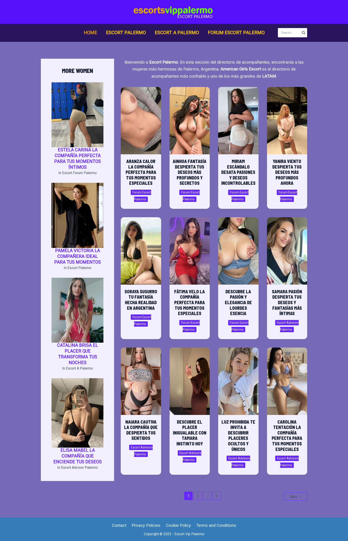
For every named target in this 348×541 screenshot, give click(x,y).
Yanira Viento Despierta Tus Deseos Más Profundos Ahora (287, 172)
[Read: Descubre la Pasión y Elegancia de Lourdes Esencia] (238, 248)
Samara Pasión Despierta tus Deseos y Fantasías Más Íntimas (287, 302)
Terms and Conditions (214, 525)
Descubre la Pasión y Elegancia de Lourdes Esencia (238, 302)
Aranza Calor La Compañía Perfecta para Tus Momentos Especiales (141, 172)
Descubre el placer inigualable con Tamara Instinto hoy (189, 432)
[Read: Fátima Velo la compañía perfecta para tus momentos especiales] (189, 248)
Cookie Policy (177, 525)
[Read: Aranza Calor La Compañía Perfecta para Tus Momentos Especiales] (140, 118)
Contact (120, 525)
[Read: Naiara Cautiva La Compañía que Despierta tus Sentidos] (140, 379)
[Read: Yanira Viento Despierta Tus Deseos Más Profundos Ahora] (286, 118)
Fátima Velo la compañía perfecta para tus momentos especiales (189, 302)
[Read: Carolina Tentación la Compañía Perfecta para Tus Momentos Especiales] (286, 379)
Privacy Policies (146, 525)
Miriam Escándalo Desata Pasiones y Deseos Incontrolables (238, 172)
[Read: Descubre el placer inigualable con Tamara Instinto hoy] (189, 379)
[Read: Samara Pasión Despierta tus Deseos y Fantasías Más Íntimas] (286, 248)
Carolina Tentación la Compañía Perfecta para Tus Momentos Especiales (287, 435)
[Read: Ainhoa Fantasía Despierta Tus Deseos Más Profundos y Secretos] (189, 118)
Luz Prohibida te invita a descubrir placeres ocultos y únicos (238, 435)
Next (296, 496)
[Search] (304, 32)
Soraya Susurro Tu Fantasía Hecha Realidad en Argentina (141, 300)
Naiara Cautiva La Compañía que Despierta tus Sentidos (141, 430)
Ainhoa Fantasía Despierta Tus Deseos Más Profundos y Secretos (189, 172)
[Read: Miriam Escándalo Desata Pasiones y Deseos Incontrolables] (238, 118)
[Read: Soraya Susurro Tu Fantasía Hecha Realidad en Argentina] (140, 248)
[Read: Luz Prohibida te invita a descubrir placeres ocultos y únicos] (238, 379)
